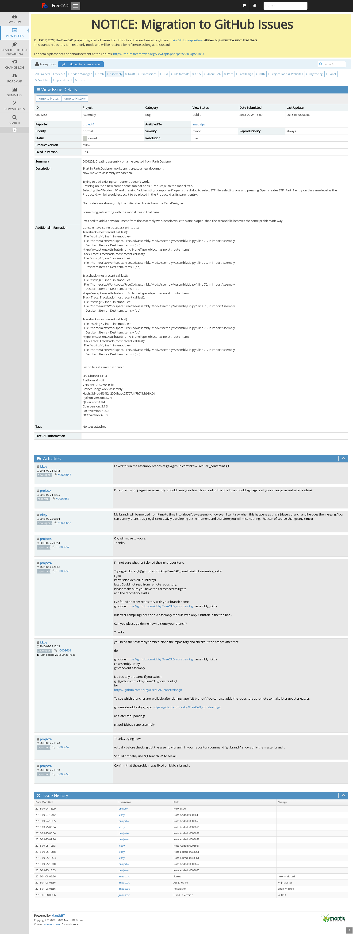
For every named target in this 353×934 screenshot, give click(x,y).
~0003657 (62, 547)
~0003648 (64, 475)
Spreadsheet (62, 80)
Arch (99, 74)
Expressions (147, 74)
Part (228, 74)
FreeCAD (55, 5)
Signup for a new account (85, 64)
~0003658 (62, 571)
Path (260, 74)
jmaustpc (198, 124)
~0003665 (62, 774)
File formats (180, 74)
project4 (88, 124)
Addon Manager (80, 74)
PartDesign (244, 74)
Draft (130, 74)
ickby (43, 466)
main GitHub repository (186, 40)
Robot (331, 74)
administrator (52, 924)
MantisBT (58, 915)
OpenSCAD (212, 74)
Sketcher (42, 80)
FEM (164, 74)
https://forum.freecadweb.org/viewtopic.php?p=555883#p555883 (158, 54)
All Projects (42, 74)
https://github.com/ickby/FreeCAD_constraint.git (161, 606)
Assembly (114, 74)
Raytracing (314, 74)
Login (62, 64)
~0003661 (64, 650)
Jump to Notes (48, 98)
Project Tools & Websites (285, 74)
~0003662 (62, 747)
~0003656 (64, 523)
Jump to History (75, 98)
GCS (196, 74)
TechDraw (83, 80)
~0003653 (62, 498)
